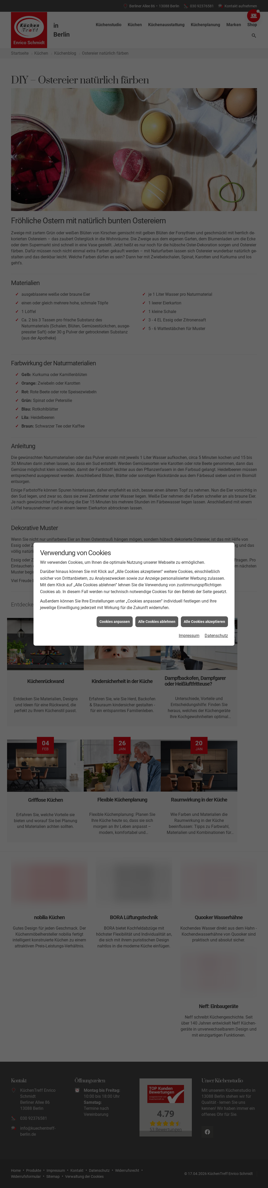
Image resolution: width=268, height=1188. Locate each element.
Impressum (189, 635)
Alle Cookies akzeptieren (204, 621)
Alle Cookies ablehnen (156, 621)
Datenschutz (216, 635)
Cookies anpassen (114, 621)
